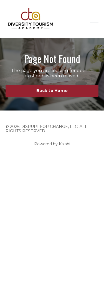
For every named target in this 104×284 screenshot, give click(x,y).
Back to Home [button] (52, 90)
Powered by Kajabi (52, 143)
